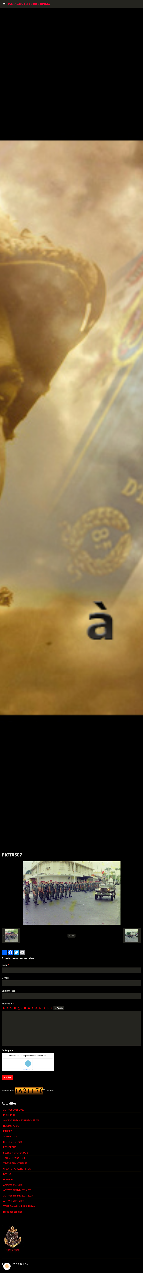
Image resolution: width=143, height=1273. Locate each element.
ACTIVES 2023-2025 (13, 1201)
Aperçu (58, 1008)
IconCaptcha (27, 1070)
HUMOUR (8, 1179)
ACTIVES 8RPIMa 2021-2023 (18, 1195)
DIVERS (7, 1174)
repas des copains (12, 1211)
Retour (71, 935)
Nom (4, 965)
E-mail (5, 978)
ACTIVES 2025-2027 (13, 1109)
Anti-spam (7, 1050)
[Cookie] (7, 1266)
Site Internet (8, 990)
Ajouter (7, 1077)
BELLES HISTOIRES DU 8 (15, 1152)
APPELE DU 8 (10, 1136)
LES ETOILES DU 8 (12, 1142)
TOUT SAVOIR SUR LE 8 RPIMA (19, 1206)
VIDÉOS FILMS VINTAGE (15, 1163)
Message (7, 1003)
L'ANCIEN (8, 1131)
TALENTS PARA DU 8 (14, 1158)
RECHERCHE (9, 1115)
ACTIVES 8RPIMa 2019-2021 (18, 1190)
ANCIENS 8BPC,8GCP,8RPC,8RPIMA (21, 1120)
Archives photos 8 (12, 1185)
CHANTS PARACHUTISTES (17, 1169)
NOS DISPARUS (11, 1126)
